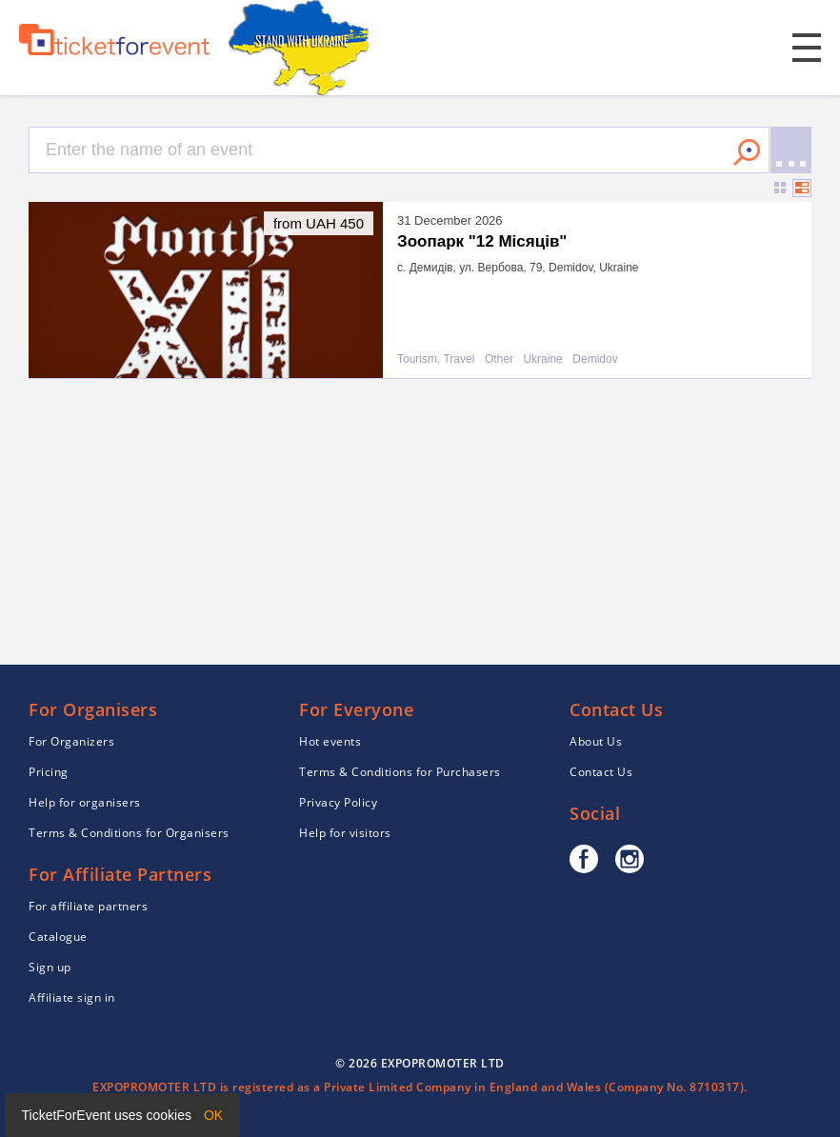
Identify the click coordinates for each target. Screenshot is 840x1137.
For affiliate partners (88, 906)
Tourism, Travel (435, 359)
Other (499, 359)
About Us (596, 741)
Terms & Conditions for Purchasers (400, 772)
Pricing (49, 772)
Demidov (594, 359)
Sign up (50, 967)
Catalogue (58, 936)
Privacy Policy (338, 802)
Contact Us (601, 772)
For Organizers (71, 741)
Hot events (330, 741)
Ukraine (542, 359)
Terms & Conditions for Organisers (129, 833)
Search (746, 152)
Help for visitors (345, 833)
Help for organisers (85, 802)
